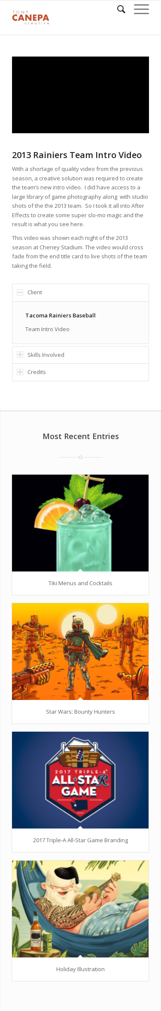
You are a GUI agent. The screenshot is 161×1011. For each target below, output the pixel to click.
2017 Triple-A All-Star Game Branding (80, 840)
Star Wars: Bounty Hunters (80, 711)
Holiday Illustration (80, 969)
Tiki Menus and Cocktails (80, 583)
